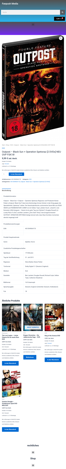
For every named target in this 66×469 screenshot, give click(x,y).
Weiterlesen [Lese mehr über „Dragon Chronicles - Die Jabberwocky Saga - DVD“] (30, 357)
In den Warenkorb (16, 174)
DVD (11, 145)
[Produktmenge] (4, 174)
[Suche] (62, 12)
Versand (7, 163)
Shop (7, 145)
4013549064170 (15, 181)
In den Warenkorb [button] (10, 363)
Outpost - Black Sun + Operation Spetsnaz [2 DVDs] (35, 181)
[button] (33, 24)
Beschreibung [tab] (6, 190)
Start (3, 145)
